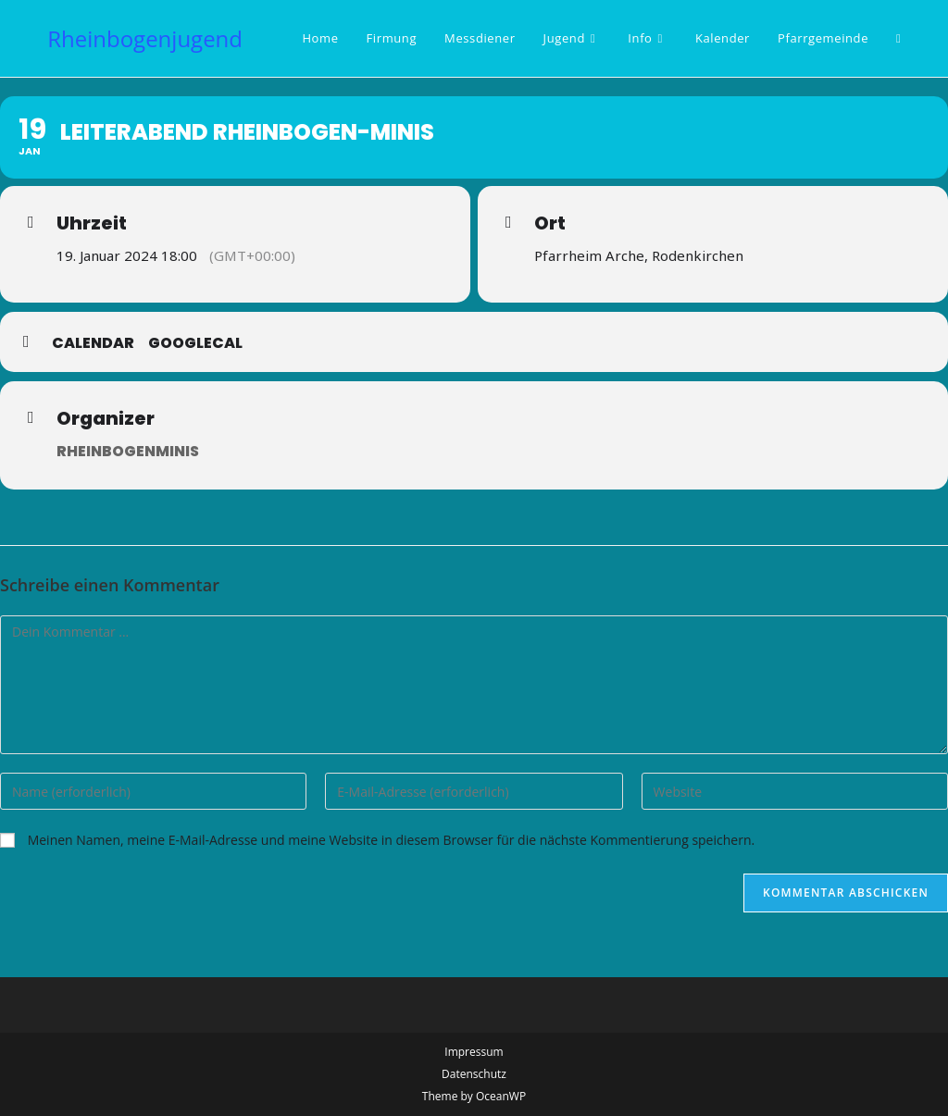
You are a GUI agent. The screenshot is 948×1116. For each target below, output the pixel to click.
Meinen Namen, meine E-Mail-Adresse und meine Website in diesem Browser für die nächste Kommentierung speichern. (391, 840)
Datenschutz (474, 1074)
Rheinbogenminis (127, 451)
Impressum (473, 1052)
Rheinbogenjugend (145, 38)
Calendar (93, 343)
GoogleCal (195, 343)
